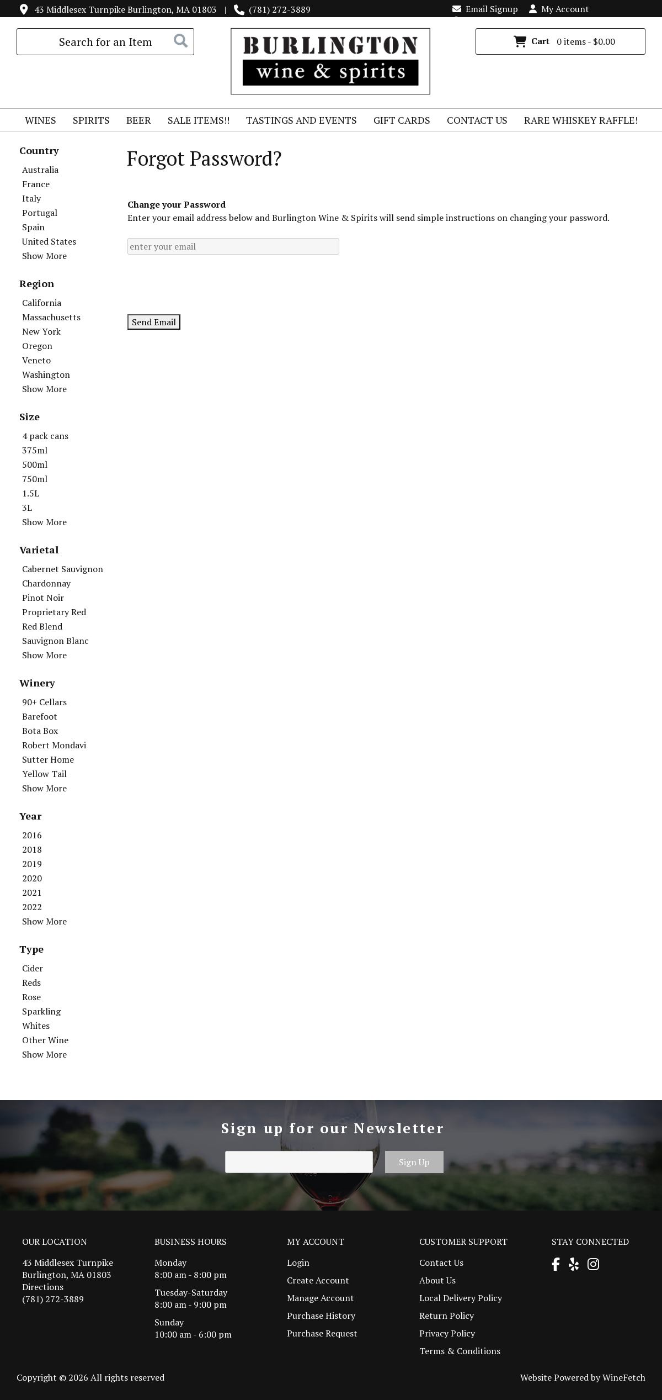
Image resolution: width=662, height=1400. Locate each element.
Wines (37, 121)
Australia (40, 169)
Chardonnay (46, 583)
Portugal (39, 213)
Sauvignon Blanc (55, 641)
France (36, 184)
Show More (44, 256)
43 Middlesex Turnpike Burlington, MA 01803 (125, 9)
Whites (36, 1025)
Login (469, 21)
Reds (31, 982)
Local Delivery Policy (460, 1298)
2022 (32, 907)
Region (36, 283)
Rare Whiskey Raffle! (577, 121)
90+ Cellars (44, 702)
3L (27, 507)
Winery (37, 682)
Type (31, 948)
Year (30, 815)
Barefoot (39, 716)
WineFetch (623, 1377)
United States (49, 241)
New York (41, 331)
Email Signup (485, 9)
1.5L (30, 493)
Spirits (88, 121)
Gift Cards (401, 119)
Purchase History (321, 1315)
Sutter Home (48, 759)
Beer (135, 121)
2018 (32, 849)
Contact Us (477, 119)
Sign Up (414, 1162)
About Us (437, 1280)
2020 (32, 878)
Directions (42, 1287)
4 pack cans (45, 436)
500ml (34, 464)
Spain (33, 227)
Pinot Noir (43, 597)
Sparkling (41, 1011)
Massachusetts (51, 317)
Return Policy (446, 1315)
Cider (32, 968)
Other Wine (45, 1040)
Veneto (36, 360)
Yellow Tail (44, 774)
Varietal (38, 549)
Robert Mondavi (54, 745)
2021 (32, 892)
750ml (34, 479)
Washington (46, 374)
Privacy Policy (447, 1333)
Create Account (318, 1280)
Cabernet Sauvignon (62, 569)
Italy (31, 198)
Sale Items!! (198, 119)
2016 (32, 835)
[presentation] (211, 284)
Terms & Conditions (459, 1351)
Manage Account (320, 1298)
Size (29, 416)
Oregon (37, 346)
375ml (34, 450)
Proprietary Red (54, 612)
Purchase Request (322, 1333)
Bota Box (40, 731)
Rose (31, 997)
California (41, 303)
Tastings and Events (301, 119)
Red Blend (42, 626)
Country (39, 150)
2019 (32, 864)
